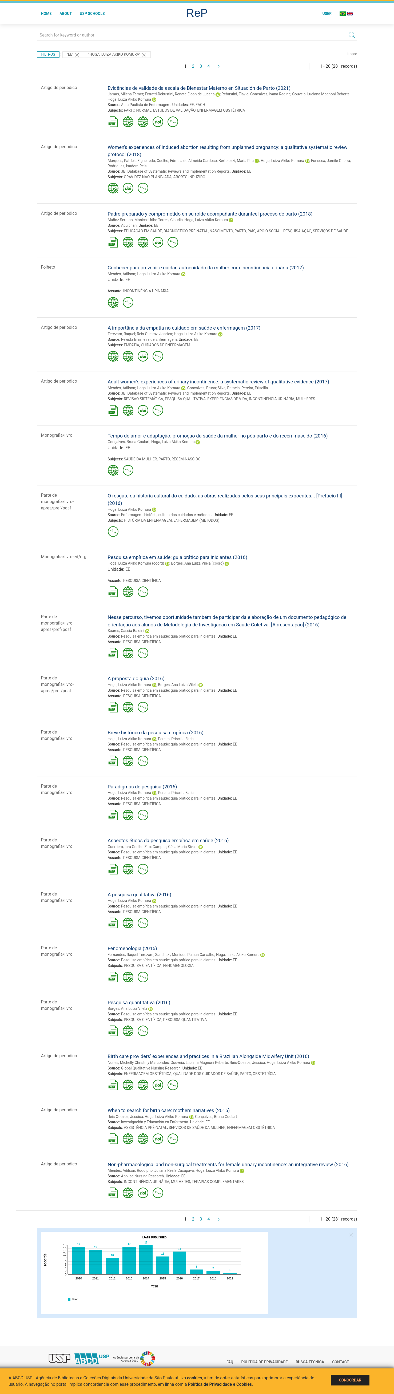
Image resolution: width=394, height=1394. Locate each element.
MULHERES (305, 399)
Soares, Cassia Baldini (126, 631)
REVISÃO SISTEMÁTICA (143, 399)
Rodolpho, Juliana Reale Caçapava (165, 1170)
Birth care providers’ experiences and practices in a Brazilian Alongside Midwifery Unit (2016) (208, 1056)
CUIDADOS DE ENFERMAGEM (165, 345)
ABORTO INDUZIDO (189, 177)
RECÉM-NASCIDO (186, 459)
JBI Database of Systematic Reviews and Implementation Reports (175, 171)
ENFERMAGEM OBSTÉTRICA (221, 110)
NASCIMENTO (221, 231)
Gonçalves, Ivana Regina (270, 94)
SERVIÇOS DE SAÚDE (330, 231)
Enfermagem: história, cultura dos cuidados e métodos (166, 515)
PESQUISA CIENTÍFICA (142, 580)
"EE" (73, 55)
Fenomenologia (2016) (132, 948)
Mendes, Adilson (121, 274)
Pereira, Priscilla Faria (176, 739)
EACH (200, 105)
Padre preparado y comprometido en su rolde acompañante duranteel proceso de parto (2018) (210, 214)
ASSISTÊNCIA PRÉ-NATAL (145, 1127)
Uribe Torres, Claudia (166, 220)
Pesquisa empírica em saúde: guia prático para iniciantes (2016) (178, 557)
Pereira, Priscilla (254, 388)
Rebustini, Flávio (235, 94)
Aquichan (129, 225)
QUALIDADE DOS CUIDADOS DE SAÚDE (205, 1074)
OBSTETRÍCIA (264, 1074)
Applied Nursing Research (142, 1176)
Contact (340, 1362)
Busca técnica (310, 1362)
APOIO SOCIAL (269, 231)
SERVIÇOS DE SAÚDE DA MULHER (197, 1127)
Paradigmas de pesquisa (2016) (142, 786)
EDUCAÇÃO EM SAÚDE (143, 231)
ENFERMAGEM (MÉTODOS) (197, 520)
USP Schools (92, 13)
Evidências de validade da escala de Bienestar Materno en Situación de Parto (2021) (199, 88)
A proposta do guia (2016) (136, 678)
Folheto (48, 267)
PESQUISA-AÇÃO (297, 231)
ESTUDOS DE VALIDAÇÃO (174, 110)
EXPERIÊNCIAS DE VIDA (227, 399)
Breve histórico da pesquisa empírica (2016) (156, 732)
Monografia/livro (57, 435)
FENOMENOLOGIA (178, 965)
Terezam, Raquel (121, 334)
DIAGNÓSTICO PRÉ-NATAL (186, 231)
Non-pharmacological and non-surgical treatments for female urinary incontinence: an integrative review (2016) (228, 1164)
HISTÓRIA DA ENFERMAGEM (148, 520)
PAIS (251, 231)
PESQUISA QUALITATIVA (185, 399)
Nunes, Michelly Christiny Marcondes (138, 1062)
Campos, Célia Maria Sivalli (175, 847)
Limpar (351, 54)
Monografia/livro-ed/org (63, 556)
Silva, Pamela (229, 388)
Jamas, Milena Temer (125, 94)
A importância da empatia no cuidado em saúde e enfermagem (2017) (184, 328)
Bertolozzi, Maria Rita (236, 161)
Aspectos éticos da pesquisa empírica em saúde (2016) (168, 840)
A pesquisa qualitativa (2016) (140, 894)
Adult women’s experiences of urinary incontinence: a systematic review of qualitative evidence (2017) (218, 381)
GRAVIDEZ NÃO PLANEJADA (148, 177)
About (65, 13)
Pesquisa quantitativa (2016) (139, 1002)
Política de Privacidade (264, 1362)
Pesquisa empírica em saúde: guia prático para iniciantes (168, 636)
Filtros (48, 54)
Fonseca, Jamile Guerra (330, 161)
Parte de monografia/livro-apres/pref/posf (57, 501)
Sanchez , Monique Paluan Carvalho (184, 955)
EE (192, 105)
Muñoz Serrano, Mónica (127, 220)
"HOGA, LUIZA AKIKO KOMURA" (117, 55)
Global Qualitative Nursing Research (151, 1068)
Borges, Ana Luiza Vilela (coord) (197, 563)
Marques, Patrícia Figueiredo (131, 161)
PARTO (240, 231)
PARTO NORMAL (138, 110)
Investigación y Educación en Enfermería (154, 1122)
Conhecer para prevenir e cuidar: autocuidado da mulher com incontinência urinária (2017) (206, 267)
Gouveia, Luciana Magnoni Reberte (320, 94)
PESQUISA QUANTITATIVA (185, 1020)
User (327, 13)
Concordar (350, 1380)
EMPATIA (131, 345)
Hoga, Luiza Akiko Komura (129, 99)
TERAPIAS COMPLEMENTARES (218, 1182)
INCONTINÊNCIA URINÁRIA (146, 291)
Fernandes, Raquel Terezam (131, 955)
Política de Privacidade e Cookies (220, 1384)
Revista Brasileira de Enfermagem (149, 339)
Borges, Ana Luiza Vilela (178, 685)
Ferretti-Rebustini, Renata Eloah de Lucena (180, 94)
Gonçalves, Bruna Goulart (129, 442)
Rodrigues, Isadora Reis (127, 166)
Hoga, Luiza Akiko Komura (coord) (136, 563)
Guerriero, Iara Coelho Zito (129, 847)
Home (46, 13)
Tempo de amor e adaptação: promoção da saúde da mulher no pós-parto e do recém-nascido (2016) (218, 436)
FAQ (229, 1362)
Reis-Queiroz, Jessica (154, 334)
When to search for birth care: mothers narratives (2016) (169, 1110)
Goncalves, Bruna (201, 388)
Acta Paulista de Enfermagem (145, 105)
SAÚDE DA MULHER (140, 459)
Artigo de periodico (59, 87)
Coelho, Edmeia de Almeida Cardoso (187, 161)
